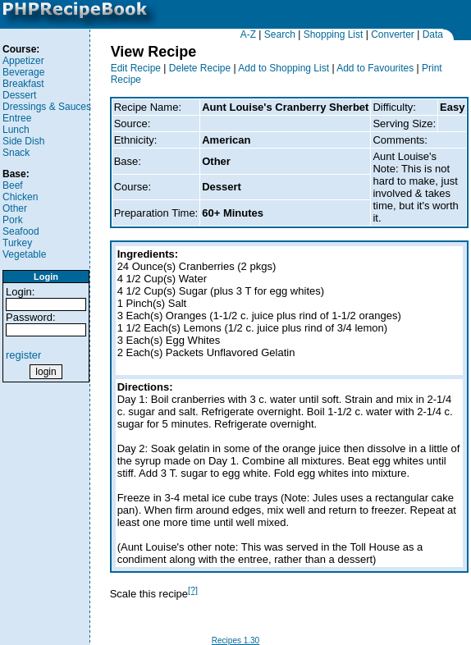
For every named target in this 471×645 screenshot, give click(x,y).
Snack (16, 152)
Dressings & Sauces (46, 106)
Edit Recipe (136, 68)
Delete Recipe (200, 68)
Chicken (20, 197)
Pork (12, 220)
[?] (193, 590)
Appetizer (23, 60)
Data (433, 34)
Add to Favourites (375, 68)
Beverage (23, 72)
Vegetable (24, 254)
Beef (12, 185)
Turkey (17, 243)
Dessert (19, 95)
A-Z (248, 34)
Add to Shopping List (283, 68)
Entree (16, 118)
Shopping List (334, 34)
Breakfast (23, 83)
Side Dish (23, 141)
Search (279, 34)
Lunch (16, 129)
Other (14, 208)
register (23, 355)
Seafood (20, 231)
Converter (392, 34)
